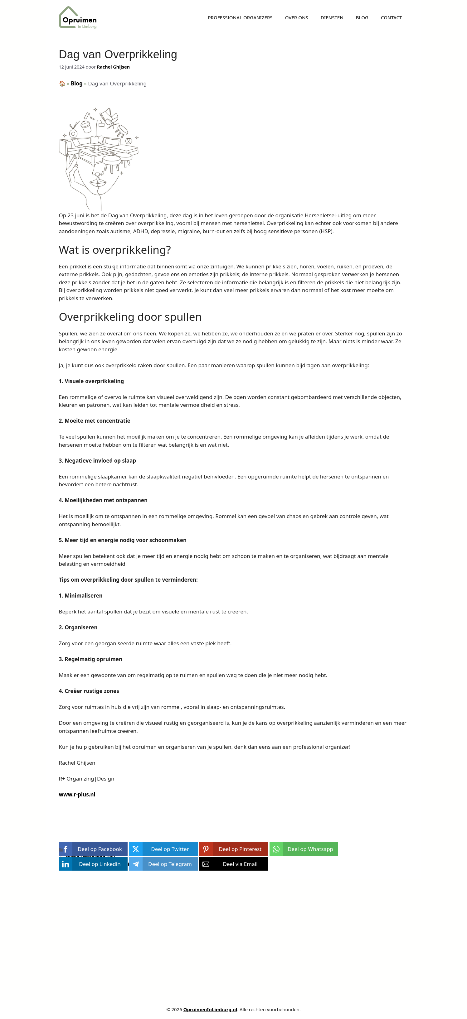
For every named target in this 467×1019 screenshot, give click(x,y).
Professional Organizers (240, 17)
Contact (391, 17)
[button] (93, 849)
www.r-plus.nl (77, 794)
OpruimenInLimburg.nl (210, 1009)
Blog (362, 17)
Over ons (296, 17)
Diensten (332, 17)
